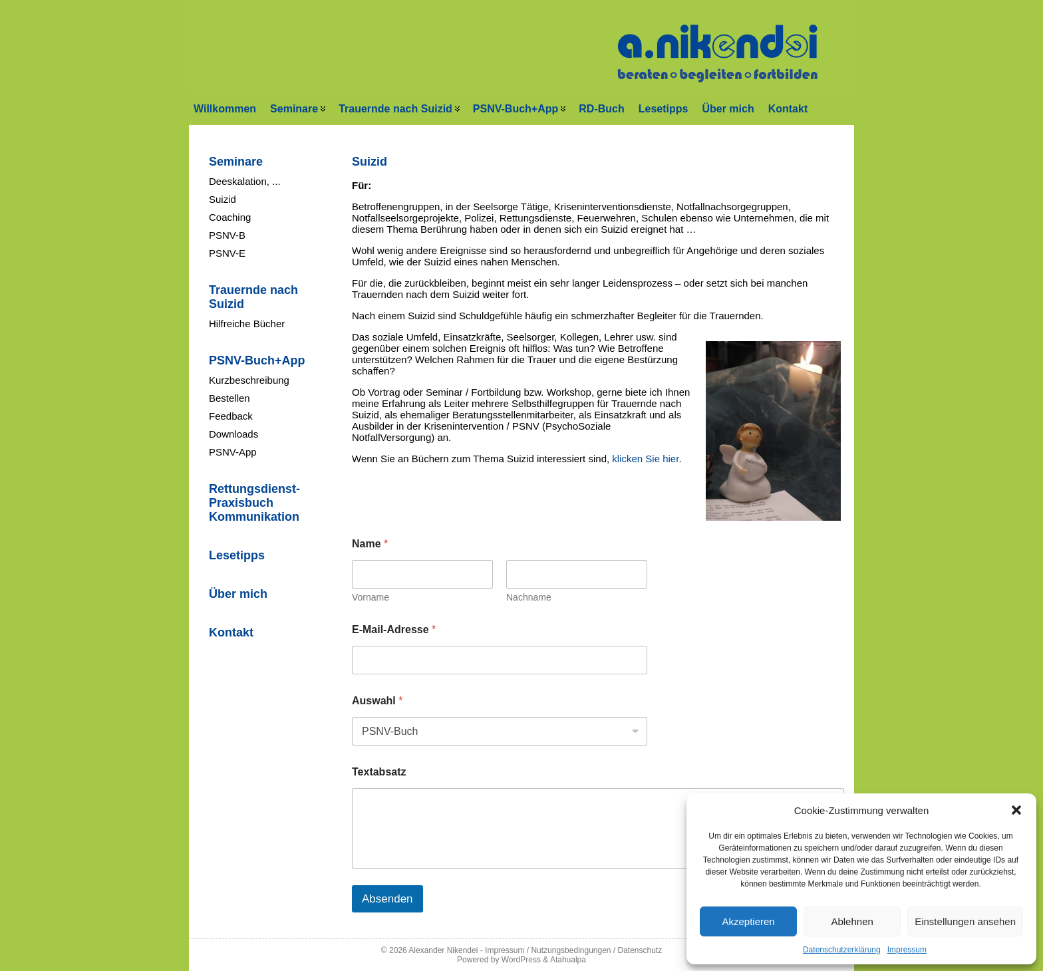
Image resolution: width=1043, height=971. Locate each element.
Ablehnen (852, 921)
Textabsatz (379, 771)
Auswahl (377, 700)
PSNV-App (233, 452)
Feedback (231, 416)
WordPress (521, 959)
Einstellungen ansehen (965, 921)
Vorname (370, 597)
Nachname (528, 597)
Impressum (907, 949)
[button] (1016, 810)
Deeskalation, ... (245, 181)
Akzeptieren (748, 921)
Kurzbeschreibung (249, 380)
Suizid (222, 199)
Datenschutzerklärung (842, 949)
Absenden (387, 899)
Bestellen (229, 398)
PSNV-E (227, 253)
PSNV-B (227, 235)
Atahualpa (568, 959)
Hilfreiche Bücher (247, 323)
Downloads (233, 434)
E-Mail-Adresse (394, 629)
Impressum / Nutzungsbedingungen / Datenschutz (573, 950)
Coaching (230, 217)
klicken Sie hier (645, 458)
